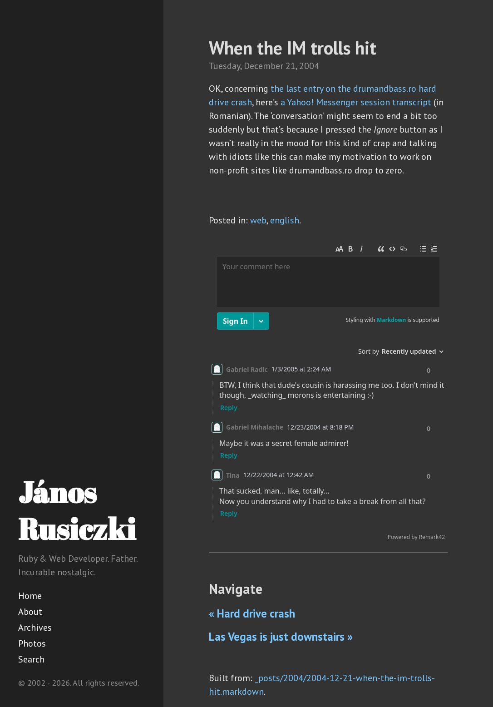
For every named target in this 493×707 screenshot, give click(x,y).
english (284, 220)
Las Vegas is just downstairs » (281, 636)
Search (31, 659)
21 (291, 66)
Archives (35, 627)
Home (30, 596)
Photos (32, 643)
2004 (309, 66)
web (258, 220)
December (263, 66)
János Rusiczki (77, 510)
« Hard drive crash (252, 613)
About (30, 612)
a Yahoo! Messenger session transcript (356, 102)
